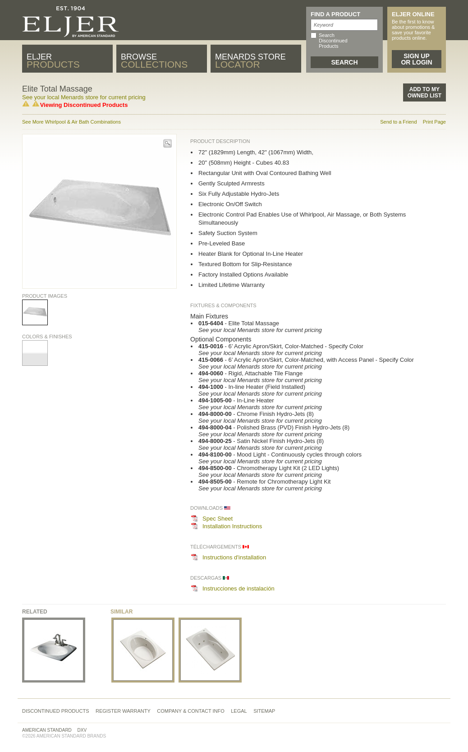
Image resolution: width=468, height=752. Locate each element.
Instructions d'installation (234, 557)
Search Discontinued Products (333, 40)
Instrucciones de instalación (238, 588)
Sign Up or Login (416, 59)
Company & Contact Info (191, 711)
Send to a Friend (398, 122)
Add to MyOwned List (424, 92)
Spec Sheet (217, 518)
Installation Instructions (232, 526)
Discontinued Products (55, 711)
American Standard (47, 730)
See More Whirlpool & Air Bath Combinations (71, 122)
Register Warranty (123, 711)
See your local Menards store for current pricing (84, 97)
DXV (82, 730)
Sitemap (264, 711)
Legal (239, 711)
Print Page (434, 122)
